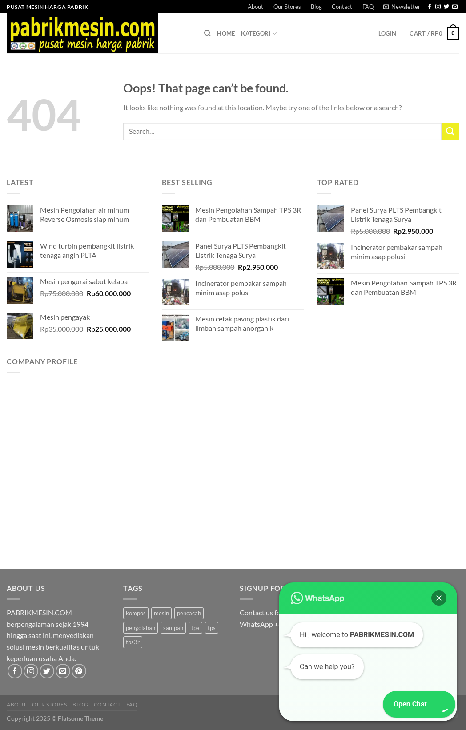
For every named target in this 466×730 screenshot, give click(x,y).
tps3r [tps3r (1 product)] (133, 642)
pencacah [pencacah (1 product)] (189, 613)
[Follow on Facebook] (429, 7)
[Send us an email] (455, 7)
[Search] (207, 33)
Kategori (259, 33)
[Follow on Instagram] (438, 7)
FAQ (368, 6)
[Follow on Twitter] (446, 7)
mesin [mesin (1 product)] (161, 613)
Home (226, 33)
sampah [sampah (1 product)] (173, 627)
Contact (342, 6)
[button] (438, 598)
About (255, 6)
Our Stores (287, 6)
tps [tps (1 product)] (212, 627)
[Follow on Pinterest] (79, 671)
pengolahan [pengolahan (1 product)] (140, 627)
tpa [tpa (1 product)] (195, 627)
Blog (316, 6)
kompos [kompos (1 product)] (136, 613)
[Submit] (450, 131)
